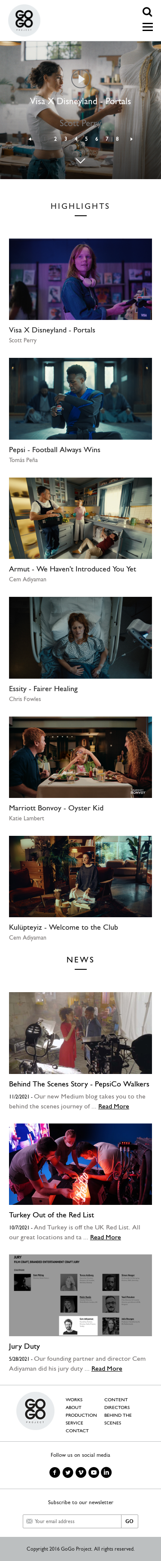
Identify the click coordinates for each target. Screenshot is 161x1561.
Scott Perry (22, 340)
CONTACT (77, 1431)
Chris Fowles (25, 698)
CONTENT (116, 1400)
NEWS (81, 959)
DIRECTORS (117, 1407)
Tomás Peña (23, 459)
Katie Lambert (26, 818)
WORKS (74, 1400)
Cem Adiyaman (27, 579)
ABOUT (74, 1407)
